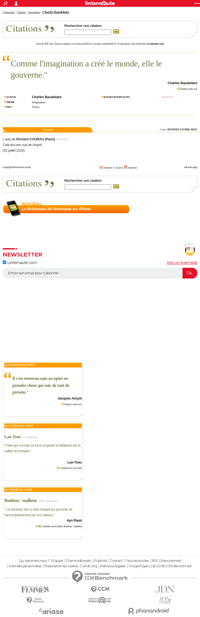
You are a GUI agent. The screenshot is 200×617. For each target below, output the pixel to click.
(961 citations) (48, 501)
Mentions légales (112, 566)
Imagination (38, 102)
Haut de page (190, 167)
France (35, 106)
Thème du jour (20, 489)
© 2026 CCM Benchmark (172, 566)
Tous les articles (137, 561)
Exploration (124, 43)
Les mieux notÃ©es (81, 43)
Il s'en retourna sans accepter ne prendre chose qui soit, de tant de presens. (40, 385)
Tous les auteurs (62, 43)
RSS (155, 561)
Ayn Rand (74, 520)
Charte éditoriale (78, 561)
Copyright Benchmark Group (17, 167)
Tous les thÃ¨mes (44, 43)
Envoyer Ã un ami (113, 167)
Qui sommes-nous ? (34, 561)
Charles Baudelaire (56, 12)
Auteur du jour (20, 425)
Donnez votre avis (188, 88)
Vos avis (47, 129)
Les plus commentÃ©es (105, 43)
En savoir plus (185, 209)
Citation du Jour (21, 364)
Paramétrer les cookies (61, 566)
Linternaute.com (20, 262)
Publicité (100, 561)
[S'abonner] (100, 273)
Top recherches (138, 43)
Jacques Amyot (70, 398)
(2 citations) (29, 437)
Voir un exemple (182, 262)
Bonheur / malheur (20, 500)
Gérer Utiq (89, 566)
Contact (116, 561)
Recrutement (171, 561)
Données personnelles (25, 566)
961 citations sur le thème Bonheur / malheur (60, 526)
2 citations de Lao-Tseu (70, 467)
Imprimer (132, 167)
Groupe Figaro (139, 566)
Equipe (57, 561)
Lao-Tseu (12, 436)
